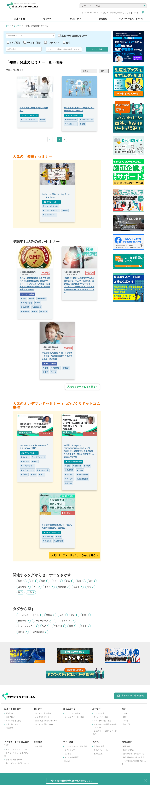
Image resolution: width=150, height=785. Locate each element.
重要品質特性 (82, 474)
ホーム (8, 26)
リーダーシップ (42, 620)
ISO (37, 303)
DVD (125, 713)
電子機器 (55, 368)
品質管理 (69, 470)
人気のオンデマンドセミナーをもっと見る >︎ (74, 555)
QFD (67, 466)
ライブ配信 (15, 42)
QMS (23, 298)
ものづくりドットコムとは (16, 749)
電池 (90, 587)
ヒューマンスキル (50, 206)
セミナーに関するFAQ (44, 724)
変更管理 (25, 311)
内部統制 (58, 626)
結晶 (31, 592)
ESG (85, 615)
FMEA (87, 466)
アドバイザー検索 (101, 717)
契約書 (22, 632)
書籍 (125, 717)
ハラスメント (71, 124)
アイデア (25, 461)
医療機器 (42, 298)
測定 (45, 372)
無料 (68, 42)
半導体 (49, 587)
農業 (72, 626)
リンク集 (67, 754)
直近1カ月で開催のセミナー (74, 35)
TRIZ (34, 461)
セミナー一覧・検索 (43, 713)
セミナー (17, 26)
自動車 (24, 474)
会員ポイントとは (101, 750)
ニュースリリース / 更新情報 (75, 746)
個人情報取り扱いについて (133, 754)
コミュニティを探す (72, 713)
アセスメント (42, 470)
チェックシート (49, 215)
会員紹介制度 (99, 746)
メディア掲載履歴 (71, 757)
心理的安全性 (71, 119)
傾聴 (42, 119)
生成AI (80, 470)
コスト (43, 311)
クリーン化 (48, 537)
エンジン (69, 479)
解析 (92, 581)
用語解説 (9, 728)
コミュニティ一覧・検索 (74, 717)
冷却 (53, 372)
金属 (58, 537)
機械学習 (23, 620)
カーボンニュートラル (29, 615)
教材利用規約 (128, 750)
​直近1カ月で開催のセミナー (46, 721)
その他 (125, 721)
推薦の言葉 (98, 754)
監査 (34, 311)
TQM (33, 474)
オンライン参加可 (27, 294)
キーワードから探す (14, 721)
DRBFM (77, 466)
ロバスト (25, 457)
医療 (31, 298)
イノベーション (27, 470)
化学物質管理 (39, 632)
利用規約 (126, 746)
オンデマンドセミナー (29, 115)
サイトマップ (69, 750)
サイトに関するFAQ (14, 760)
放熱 (45, 368)
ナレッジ (69, 474)
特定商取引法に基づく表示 (133, 757)
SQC (41, 474)
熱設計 (66, 368)
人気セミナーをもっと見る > (82, 386)
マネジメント (26, 303)
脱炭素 (84, 626)
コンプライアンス (64, 620)
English (67, 761)
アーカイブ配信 (33, 42)
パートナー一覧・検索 (102, 721)
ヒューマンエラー (27, 626)
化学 (69, 581)
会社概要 (38, 746)
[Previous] (49, 139)
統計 (74, 615)
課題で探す (10, 717)
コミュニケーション (29, 119)
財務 (62, 615)
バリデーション (27, 466)
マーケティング (86, 119)
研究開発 (63, 587)
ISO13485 (37, 307)
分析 (33, 581)
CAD (45, 626)
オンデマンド (53, 42)
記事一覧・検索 (12, 724)
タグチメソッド (38, 457)
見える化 (47, 541)
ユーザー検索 (99, 713)
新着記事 (9, 713)
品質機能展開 (82, 479)
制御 (21, 581)
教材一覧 (126, 724)
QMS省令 (25, 307)
